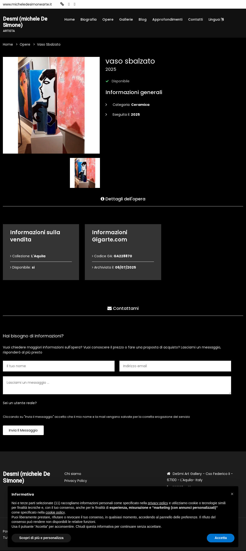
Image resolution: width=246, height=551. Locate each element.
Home (69, 19)
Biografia (88, 19)
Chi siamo (72, 474)
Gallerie (126, 19)
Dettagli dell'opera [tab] (123, 199)
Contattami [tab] (123, 308)
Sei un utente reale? (20, 403)
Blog (143, 19)
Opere (107, 19)
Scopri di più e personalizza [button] (41, 538)
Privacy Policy (75, 481)
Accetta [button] (221, 538)
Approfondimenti (167, 19)
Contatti (195, 19)
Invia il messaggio (23, 431)
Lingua (216, 19)
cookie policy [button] (55, 512)
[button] (232, 494)
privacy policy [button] (158, 503)
